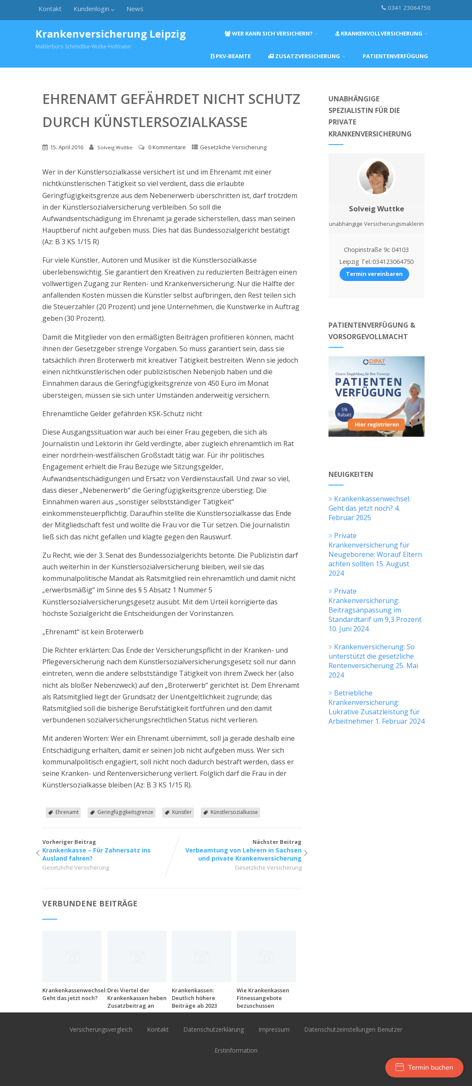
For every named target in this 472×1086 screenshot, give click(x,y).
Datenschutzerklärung (213, 1029)
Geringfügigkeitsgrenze (125, 812)
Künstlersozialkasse (234, 812)
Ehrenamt (67, 812)
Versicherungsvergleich (101, 1029)
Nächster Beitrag (236, 850)
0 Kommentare (167, 147)
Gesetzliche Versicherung (233, 147)
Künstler (182, 812)
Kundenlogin (93, 8)
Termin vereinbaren (374, 274)
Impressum (274, 1029)
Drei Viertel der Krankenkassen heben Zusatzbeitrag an (137, 997)
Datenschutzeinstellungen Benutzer (353, 1029)
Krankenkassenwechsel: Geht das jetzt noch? (74, 994)
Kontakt (50, 8)
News (135, 8)
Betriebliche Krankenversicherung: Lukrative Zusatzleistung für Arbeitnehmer (374, 707)
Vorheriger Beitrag (107, 850)
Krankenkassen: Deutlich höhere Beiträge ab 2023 (194, 997)
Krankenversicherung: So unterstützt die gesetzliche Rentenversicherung (371, 656)
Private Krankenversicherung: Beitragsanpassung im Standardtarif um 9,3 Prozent (375, 605)
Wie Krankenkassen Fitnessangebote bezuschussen (263, 997)
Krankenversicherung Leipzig (110, 34)
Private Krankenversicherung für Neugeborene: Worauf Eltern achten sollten (375, 549)
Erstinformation (236, 1050)
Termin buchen (424, 1067)
